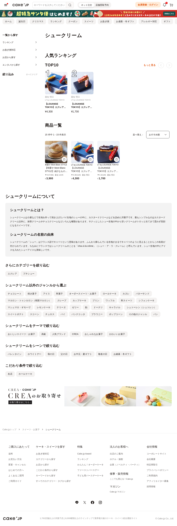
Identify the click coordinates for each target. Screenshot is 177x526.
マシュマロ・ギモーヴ (19, 307)
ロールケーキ (109, 293)
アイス (46, 293)
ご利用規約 (152, 475)
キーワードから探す (46, 475)
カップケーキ (79, 300)
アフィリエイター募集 (158, 481)
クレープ (61, 300)
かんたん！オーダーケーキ (90, 464)
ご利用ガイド (15, 481)
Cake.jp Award (84, 453)
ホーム (8, 21)
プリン (95, 300)
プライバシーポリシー (158, 470)
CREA (75, 334)
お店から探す (42, 464)
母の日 (51, 354)
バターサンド (142, 293)
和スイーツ (126, 300)
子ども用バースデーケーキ (90, 475)
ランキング (56, 21)
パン (155, 314)
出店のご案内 (116, 453)
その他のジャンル (138, 314)
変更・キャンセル (17, 464)
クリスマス (38, 21)
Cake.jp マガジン (117, 492)
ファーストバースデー (88, 470)
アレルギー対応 (149, 21)
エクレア (12, 273)
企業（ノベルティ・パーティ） (125, 464)
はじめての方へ (16, 470)
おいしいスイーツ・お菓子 (21, 334)
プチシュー (29, 273)
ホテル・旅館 (116, 459)
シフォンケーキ (147, 300)
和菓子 (59, 293)
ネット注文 (86, 5)
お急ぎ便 (104, 21)
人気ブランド (59, 334)
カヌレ (126, 293)
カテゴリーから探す (46, 459)
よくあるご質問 (16, 475)
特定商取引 (152, 464)
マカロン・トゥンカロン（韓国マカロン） (29, 300)
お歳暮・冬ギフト (125, 21)
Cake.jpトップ (9, 429)
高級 (43, 334)
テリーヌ (61, 307)
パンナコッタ (78, 314)
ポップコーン (116, 314)
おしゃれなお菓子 (94, 334)
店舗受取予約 (102, 5)
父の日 (64, 354)
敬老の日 (102, 354)
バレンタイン (14, 354)
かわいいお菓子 (117, 334)
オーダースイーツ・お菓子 (83, 293)
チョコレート (14, 293)
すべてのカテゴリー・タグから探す (53, 481)
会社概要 (151, 459)
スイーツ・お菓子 (31, 429)
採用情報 (151, 486)
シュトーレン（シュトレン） (141, 307)
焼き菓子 (32, 293)
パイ (63, 314)
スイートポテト (16, 314)
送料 (10, 453)
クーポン (72, 21)
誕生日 (22, 21)
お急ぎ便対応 (42, 453)
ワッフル (110, 300)
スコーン (34, 314)
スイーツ (88, 21)
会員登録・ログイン (148, 4)
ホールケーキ (25, 374)
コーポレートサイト (156, 453)
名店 (10, 374)
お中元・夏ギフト (83, 354)
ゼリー (75, 307)
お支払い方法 (15, 459)
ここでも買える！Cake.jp (121, 479)
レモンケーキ (43, 307)
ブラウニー (97, 314)
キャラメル (114, 307)
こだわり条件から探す (47, 470)
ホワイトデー (34, 354)
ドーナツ (98, 307)
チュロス (49, 314)
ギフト (167, 21)
